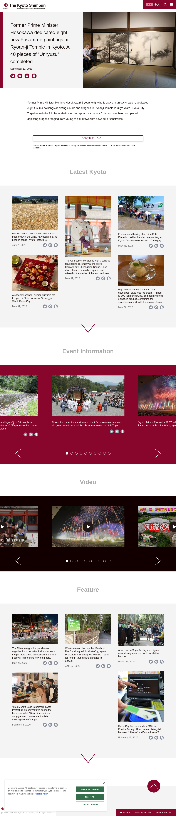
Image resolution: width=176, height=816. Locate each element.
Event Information (88, 351)
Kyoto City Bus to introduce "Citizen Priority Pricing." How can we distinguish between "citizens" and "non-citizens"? (139, 729)
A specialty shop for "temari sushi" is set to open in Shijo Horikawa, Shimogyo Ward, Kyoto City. (33, 298)
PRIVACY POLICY (143, 813)
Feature (88, 590)
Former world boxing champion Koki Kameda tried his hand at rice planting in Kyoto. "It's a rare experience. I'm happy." (140, 237)
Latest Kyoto (88, 172)
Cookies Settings (90, 804)
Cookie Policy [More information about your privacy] (41, 794)
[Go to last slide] (18, 453)
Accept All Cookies (90, 789)
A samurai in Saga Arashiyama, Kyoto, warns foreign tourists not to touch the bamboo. (138, 653)
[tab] (67, 453)
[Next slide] (158, 453)
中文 (157, 4)
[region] (56, 795)
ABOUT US (125, 813)
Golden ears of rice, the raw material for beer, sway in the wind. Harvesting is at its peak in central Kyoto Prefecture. (34, 236)
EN (150, 4)
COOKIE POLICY (163, 813)
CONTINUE (88, 138)
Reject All (89, 797)
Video (88, 482)
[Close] (104, 783)
